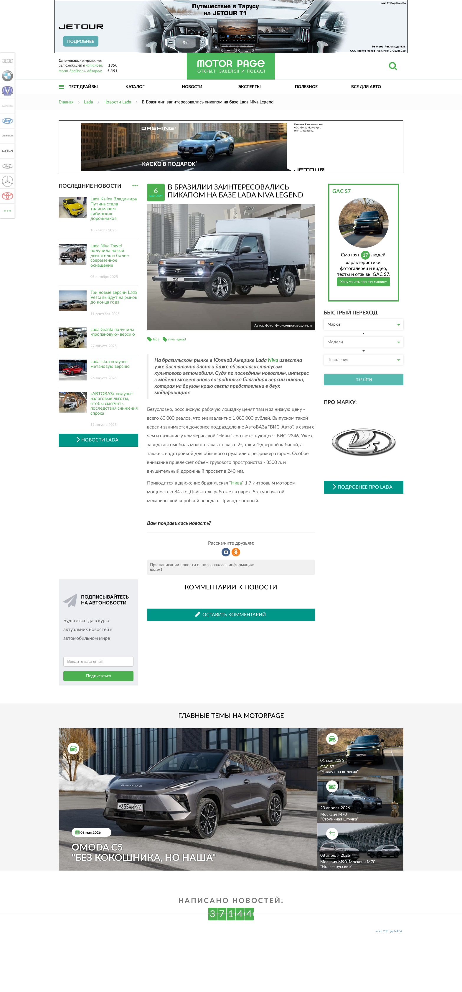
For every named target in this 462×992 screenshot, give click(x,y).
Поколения (363, 360)
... (135, 186)
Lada (6, 166)
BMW (6, 76)
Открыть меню (62, 93)
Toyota (6, 196)
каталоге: (94, 65)
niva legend (177, 339)
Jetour (6, 136)
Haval (6, 106)
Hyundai (6, 121)
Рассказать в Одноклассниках (236, 552)
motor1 (156, 570)
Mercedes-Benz (6, 181)
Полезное (306, 87)
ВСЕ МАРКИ (6, 210)
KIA (6, 151)
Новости (192, 87)
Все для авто (366, 87)
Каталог (135, 87)
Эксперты (249, 87)
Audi (6, 61)
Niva (273, 360)
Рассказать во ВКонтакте (226, 552)
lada (156, 339)
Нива (236, 483)
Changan (6, 91)
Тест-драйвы (83, 87)
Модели (363, 342)
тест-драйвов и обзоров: (80, 71)
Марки (363, 324)
